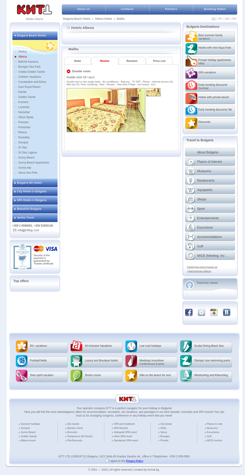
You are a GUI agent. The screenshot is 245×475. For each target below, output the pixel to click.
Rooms (105, 61)
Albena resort (28, 440)
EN (214, 18)
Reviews (132, 61)
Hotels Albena (80, 28)
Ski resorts (73, 423)
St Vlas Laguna (27, 152)
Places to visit (214, 423)
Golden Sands (27, 97)
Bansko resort (75, 428)
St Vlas (22, 147)
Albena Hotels (103, 18)
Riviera (22, 132)
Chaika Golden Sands (31, 71)
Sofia (163, 428)
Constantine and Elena (32, 81)
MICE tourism (214, 440)
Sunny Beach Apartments (33, 162)
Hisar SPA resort (123, 436)
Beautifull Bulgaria (29, 209)
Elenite (22, 92)
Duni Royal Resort (29, 87)
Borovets (72, 432)
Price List (159, 61)
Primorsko (24, 127)
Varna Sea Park (28, 172)
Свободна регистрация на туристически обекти (202, 269)
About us (83, 9)
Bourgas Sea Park (29, 66)
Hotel (77, 61)
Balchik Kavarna (28, 61)
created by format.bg (146, 469)
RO (234, 18)
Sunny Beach (26, 157)
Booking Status (215, 9)
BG (227, 18)
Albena (22, 56)
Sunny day (24, 167)
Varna (163, 432)
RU (220, 18)
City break (166, 423)
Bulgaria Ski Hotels (29, 182)
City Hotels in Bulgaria (32, 191)
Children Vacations (29, 76)
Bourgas (165, 436)
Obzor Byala (25, 117)
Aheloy (22, 51)
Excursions (213, 432)
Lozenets (24, 107)
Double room (81, 71)
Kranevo (23, 102)
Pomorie (23, 122)
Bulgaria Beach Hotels (77, 18)
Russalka (24, 137)
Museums (212, 428)
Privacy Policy (134, 461)
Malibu (121, 18)
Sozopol (23, 142)
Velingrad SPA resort (125, 432)
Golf (209, 436)
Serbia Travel (25, 217)
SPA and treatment (124, 423)
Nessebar (24, 112)
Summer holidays (30, 423)
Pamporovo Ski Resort (80, 436)
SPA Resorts (121, 428)
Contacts (127, 9)
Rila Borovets (74, 440)
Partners (171, 9)
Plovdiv (164, 440)
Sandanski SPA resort (126, 440)
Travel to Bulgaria (200, 140)
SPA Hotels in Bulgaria (32, 200)
